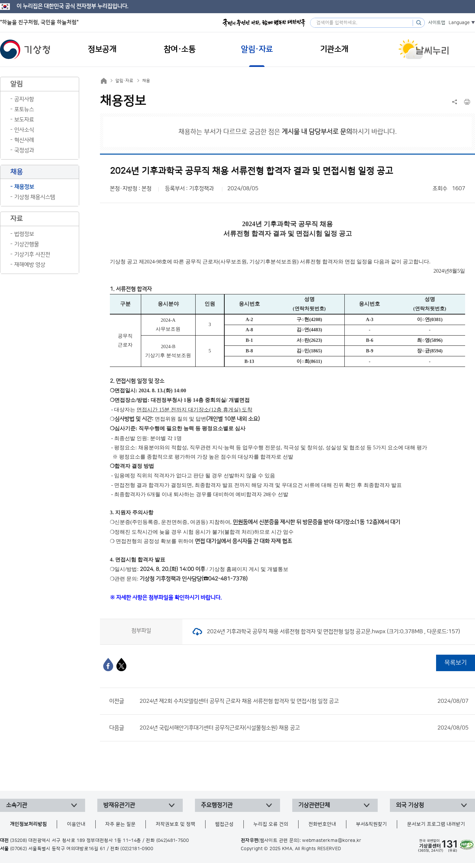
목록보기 (455, 662)
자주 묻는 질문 (120, 824)
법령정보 (24, 234)
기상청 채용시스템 (34, 197)
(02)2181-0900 (136, 848)
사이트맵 (436, 22)
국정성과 (24, 150)
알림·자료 (124, 80)
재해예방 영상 (29, 265)
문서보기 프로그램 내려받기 (436, 824)
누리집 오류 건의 (270, 824)
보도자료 (24, 120)
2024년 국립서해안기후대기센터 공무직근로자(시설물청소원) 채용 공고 (304, 728)
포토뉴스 (24, 109)
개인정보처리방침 (28, 824)
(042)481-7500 (172, 840)
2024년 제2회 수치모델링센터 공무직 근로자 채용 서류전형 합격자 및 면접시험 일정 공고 (304, 701)
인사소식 (24, 130)
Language (459, 22)
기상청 (25, 49)
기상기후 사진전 (32, 254)
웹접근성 (224, 824)
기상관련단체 (314, 805)
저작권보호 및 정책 (175, 824)
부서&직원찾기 (371, 824)
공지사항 (24, 99)
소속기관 (16, 805)
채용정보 (24, 187)
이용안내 (76, 824)
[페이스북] (108, 664)
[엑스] (121, 664)
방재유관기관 (119, 805)
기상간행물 (26, 244)
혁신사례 (24, 140)
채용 (146, 80)
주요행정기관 (217, 805)
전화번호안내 (322, 824)
